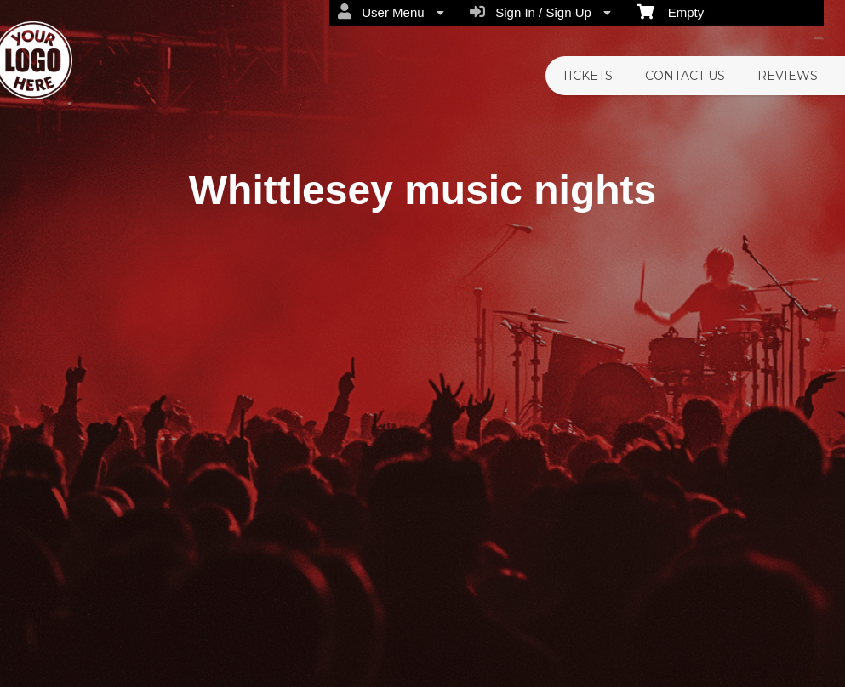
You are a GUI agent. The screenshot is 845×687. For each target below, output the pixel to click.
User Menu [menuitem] (391, 12)
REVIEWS (787, 75)
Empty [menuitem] (670, 11)
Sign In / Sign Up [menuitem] (540, 12)
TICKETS (587, 75)
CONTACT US (685, 75)
